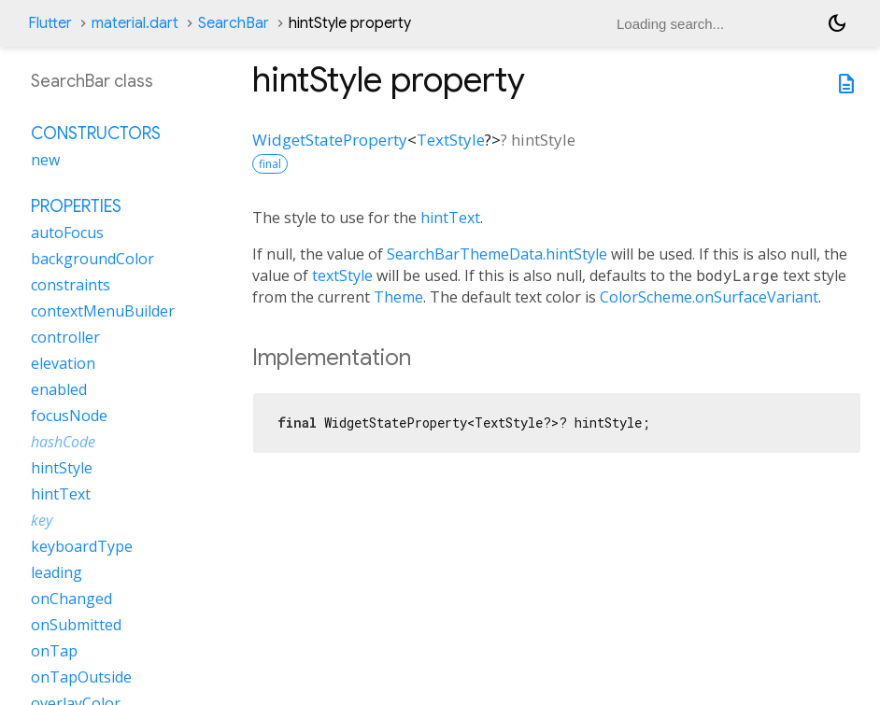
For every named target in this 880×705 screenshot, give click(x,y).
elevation (63, 363)
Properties (76, 206)
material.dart (135, 23)
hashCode (63, 441)
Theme (398, 297)
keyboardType (82, 546)
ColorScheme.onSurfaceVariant (709, 297)
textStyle (342, 275)
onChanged (71, 598)
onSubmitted (76, 624)
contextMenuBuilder (103, 311)
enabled (59, 389)
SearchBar (233, 23)
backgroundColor (92, 258)
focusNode (69, 415)
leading (56, 572)
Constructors (96, 133)
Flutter (50, 23)
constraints (70, 285)
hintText (450, 217)
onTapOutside (81, 677)
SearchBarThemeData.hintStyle (497, 254)
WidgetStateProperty (329, 139)
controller (65, 337)
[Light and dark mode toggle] (837, 23)
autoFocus (67, 232)
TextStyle (451, 139)
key (41, 520)
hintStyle (61, 468)
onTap (54, 651)
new (45, 159)
